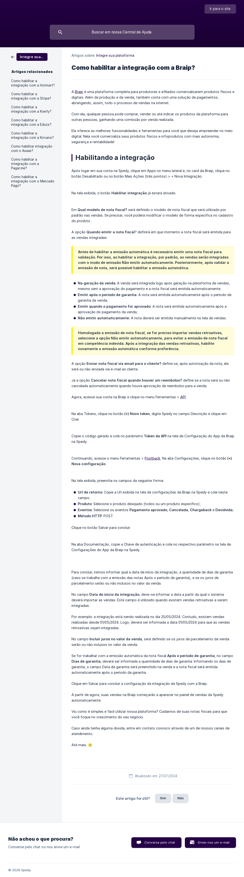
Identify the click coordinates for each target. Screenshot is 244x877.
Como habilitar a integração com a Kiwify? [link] (31, 109)
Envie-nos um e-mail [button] (214, 842)
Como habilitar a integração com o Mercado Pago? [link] (32, 181)
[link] (29, 56)
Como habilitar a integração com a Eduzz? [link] (31, 122)
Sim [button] (163, 798)
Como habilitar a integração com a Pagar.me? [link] (25, 163)
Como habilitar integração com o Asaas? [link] (31, 148)
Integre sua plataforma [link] (115, 55)
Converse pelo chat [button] (159, 842)
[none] (220, 9)
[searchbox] (122, 32)
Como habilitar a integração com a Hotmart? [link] (33, 83)
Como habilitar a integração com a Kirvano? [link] (32, 135)
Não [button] (180, 798)
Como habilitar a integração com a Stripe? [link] (31, 96)
